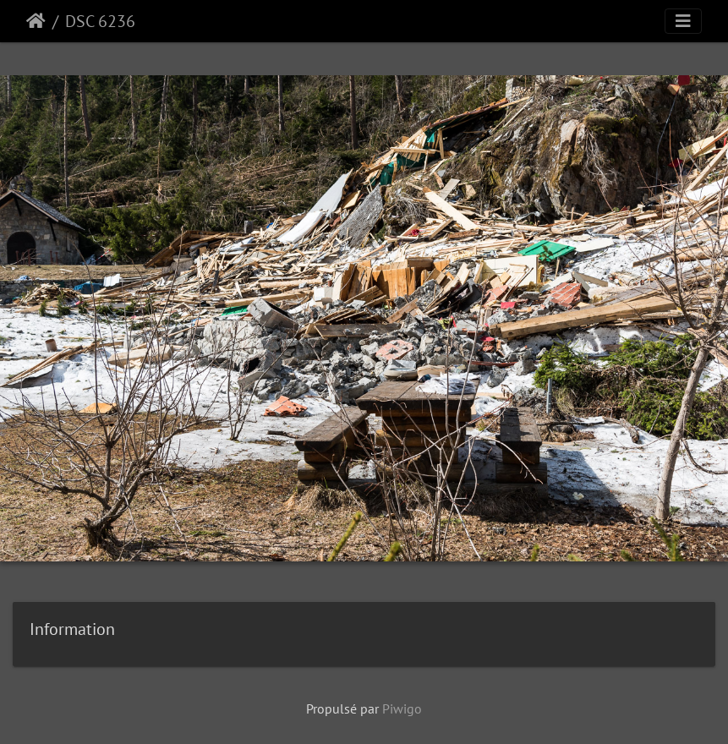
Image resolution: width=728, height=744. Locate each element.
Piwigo (402, 708)
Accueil (36, 21)
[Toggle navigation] (683, 21)
